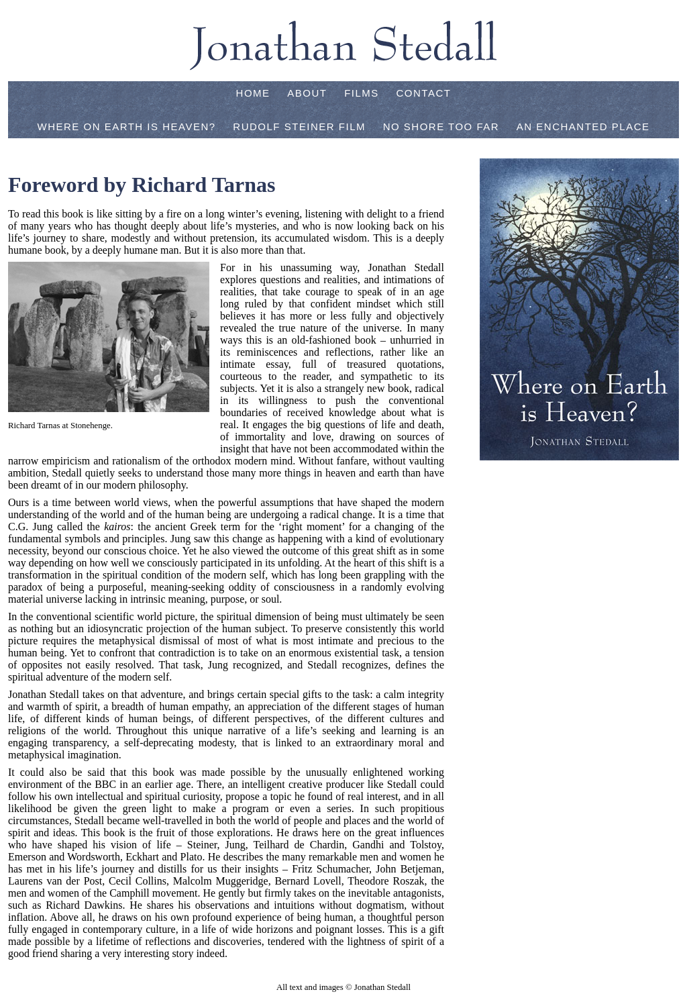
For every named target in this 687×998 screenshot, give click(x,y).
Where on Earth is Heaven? (126, 126)
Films (361, 93)
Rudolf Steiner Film (299, 126)
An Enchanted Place (583, 126)
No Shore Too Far (441, 126)
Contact (424, 93)
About (307, 93)
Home (253, 93)
